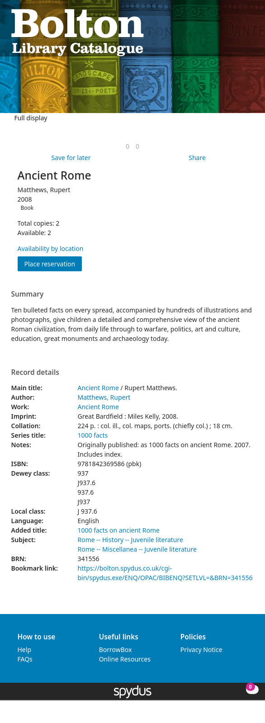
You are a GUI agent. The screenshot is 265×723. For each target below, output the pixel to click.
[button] (238, 31)
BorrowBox (115, 649)
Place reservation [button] (53, 263)
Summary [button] (27, 294)
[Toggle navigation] (249, 31)
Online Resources (125, 659)
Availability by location (51, 248)
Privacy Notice (201, 649)
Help (25, 649)
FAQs (25, 659)
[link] (127, 146)
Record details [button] (35, 373)
